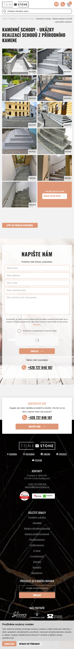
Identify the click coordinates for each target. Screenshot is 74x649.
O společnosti (37, 556)
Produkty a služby (37, 517)
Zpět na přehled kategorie (20, 225)
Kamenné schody (26, 19)
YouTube (37, 460)
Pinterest (61, 454)
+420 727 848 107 (40, 367)
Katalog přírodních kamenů (37, 528)
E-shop (37, 551)
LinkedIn (45, 454)
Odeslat (34, 351)
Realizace (13, 19)
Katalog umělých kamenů (37, 534)
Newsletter (37, 573)
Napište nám (35, 426)
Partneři (37, 562)
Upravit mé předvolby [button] (29, 643)
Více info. (37, 324)
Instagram (28, 454)
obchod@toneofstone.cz (37, 487)
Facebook (12, 454)
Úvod (5, 19)
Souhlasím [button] (9, 643)
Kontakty (37, 567)
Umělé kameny (37, 545)
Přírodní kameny (37, 539)
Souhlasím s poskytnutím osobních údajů (40, 331)
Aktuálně (37, 523)
